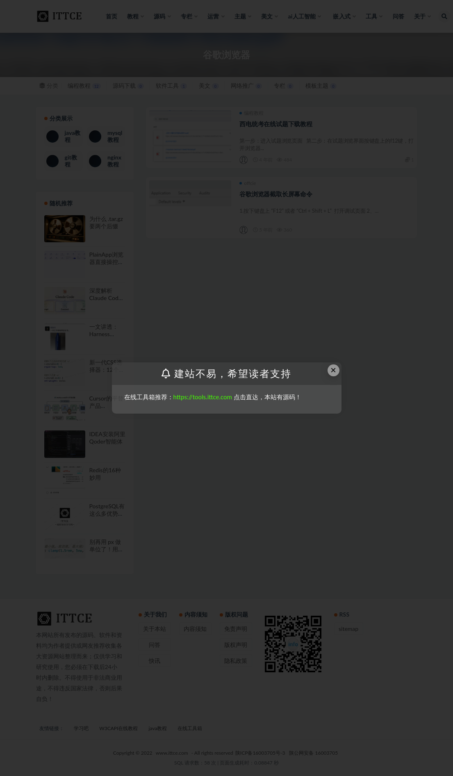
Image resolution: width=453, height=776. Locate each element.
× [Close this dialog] (333, 369)
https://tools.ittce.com (202, 397)
